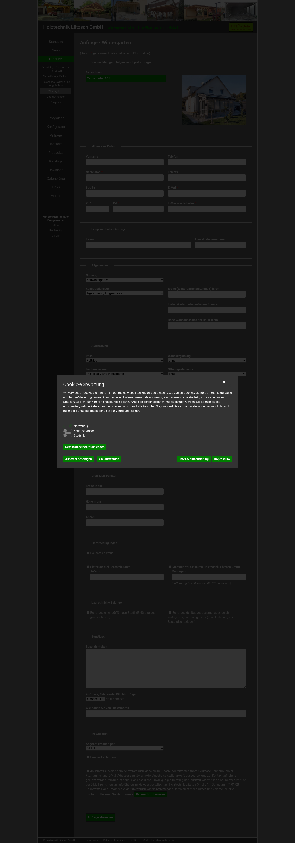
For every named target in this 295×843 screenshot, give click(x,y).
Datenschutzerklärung (194, 459)
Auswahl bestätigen (78, 459)
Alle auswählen (108, 459)
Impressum (222, 459)
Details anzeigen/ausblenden (85, 447)
